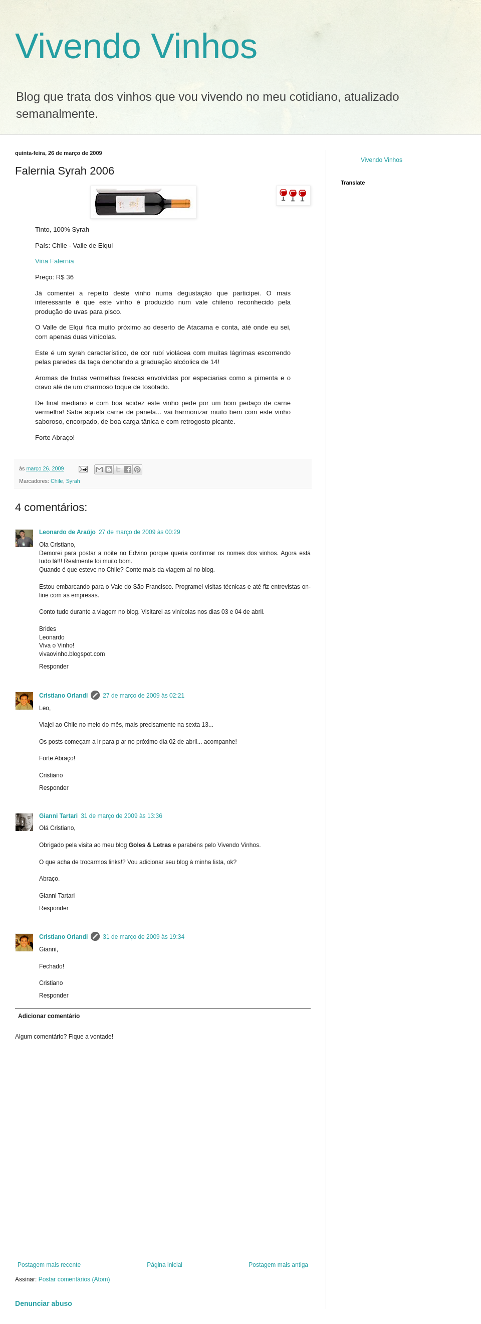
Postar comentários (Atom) (74, 1279)
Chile (57, 481)
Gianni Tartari (58, 815)
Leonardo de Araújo (67, 532)
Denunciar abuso (43, 1303)
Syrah (73, 481)
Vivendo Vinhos (136, 46)
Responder (54, 666)
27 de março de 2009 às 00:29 (139, 532)
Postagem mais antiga (278, 1264)
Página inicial (164, 1264)
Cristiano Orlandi (63, 695)
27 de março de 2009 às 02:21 (143, 695)
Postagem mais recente (49, 1264)
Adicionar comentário (49, 1016)
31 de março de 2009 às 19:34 (143, 936)
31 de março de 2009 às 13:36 (121, 815)
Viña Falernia (54, 261)
